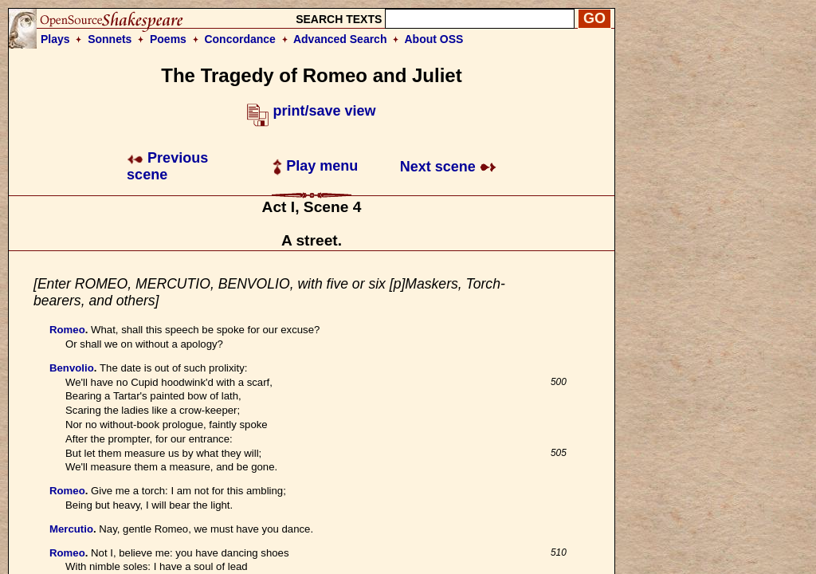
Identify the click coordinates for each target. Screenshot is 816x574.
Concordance (239, 39)
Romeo (67, 330)
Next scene (448, 167)
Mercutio (71, 529)
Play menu (315, 166)
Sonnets (109, 39)
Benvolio (71, 368)
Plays (55, 39)
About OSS (434, 39)
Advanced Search (340, 39)
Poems (168, 39)
